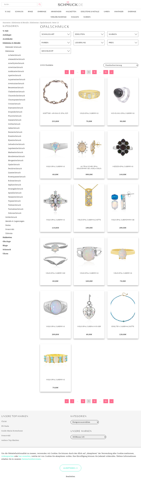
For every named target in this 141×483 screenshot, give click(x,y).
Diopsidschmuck (15, 112)
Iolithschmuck (14, 124)
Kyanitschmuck (14, 140)
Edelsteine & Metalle (90, 12)
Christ (4, 421)
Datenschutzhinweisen (31, 459)
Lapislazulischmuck (16, 148)
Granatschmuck (14, 120)
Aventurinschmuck (16, 84)
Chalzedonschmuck (16, 92)
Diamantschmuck (15, 108)
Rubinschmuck (14, 181)
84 (106, 72)
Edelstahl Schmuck (13, 47)
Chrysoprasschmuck (16, 100)
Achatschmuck (14, 55)
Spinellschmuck (14, 193)
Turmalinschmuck (15, 209)
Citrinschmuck (14, 104)
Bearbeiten (70, 476)
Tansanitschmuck (15, 197)
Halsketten (71, 12)
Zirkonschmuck (14, 213)
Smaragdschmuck (15, 189)
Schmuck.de (70, 3)
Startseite (7, 23)
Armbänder (56, 12)
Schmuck (19, 12)
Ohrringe (41, 12)
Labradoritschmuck (16, 144)
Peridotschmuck (15, 169)
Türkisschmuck (14, 205)
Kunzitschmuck (14, 136)
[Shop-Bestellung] (120, 65)
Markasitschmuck (15, 152)
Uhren (107, 12)
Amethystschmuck (16, 63)
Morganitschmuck (15, 160)
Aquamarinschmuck (16, 79)
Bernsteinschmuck (16, 88)
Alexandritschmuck (16, 59)
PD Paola (5, 426)
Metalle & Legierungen (14, 221)
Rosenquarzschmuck (16, 177)
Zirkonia (8, 233)
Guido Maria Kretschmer (12, 431)
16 (94, 72)
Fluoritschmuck (14, 116)
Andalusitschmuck (16, 71)
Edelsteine (34, 23)
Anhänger (118, 12)
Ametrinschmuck (15, 67)
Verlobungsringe (58, 17)
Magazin (75, 17)
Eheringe (132, 12)
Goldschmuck (11, 217)
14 (83, 72)
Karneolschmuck (15, 132)
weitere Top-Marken (10, 440)
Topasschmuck (14, 201)
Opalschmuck (45, 23)
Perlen (8, 225)
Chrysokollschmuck (16, 96)
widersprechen (7, 456)
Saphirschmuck (14, 185)
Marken (86, 17)
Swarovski (9, 229)
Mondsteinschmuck (16, 156)
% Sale (7, 12)
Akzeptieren (69, 468)
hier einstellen (24, 456)
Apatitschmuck (14, 75)
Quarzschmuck (14, 173)
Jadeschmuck (14, 128)
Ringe (30, 12)
